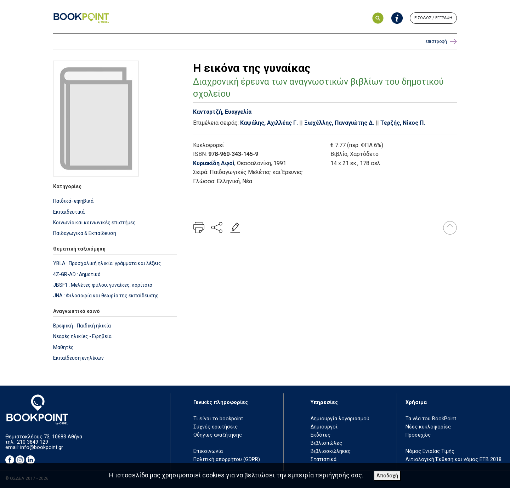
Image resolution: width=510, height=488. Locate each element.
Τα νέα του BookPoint (431, 419)
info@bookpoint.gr (41, 447)
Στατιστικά (323, 459)
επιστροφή (441, 41)
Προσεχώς (418, 435)
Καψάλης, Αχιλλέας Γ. (269, 122)
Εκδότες (320, 435)
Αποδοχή (387, 476)
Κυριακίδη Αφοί (213, 163)
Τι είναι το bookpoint (218, 419)
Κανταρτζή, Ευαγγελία (222, 111)
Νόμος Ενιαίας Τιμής (430, 451)
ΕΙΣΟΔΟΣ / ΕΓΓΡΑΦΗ (433, 18)
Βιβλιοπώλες (326, 443)
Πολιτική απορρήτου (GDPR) (226, 459)
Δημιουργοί (324, 427)
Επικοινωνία (208, 451)
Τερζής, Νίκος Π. (402, 122)
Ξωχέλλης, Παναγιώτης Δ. (339, 122)
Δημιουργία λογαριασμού (340, 419)
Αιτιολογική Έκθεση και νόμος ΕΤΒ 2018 (454, 459)
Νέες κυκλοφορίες (428, 427)
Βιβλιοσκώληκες (331, 451)
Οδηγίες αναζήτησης (217, 435)
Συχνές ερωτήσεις (215, 427)
